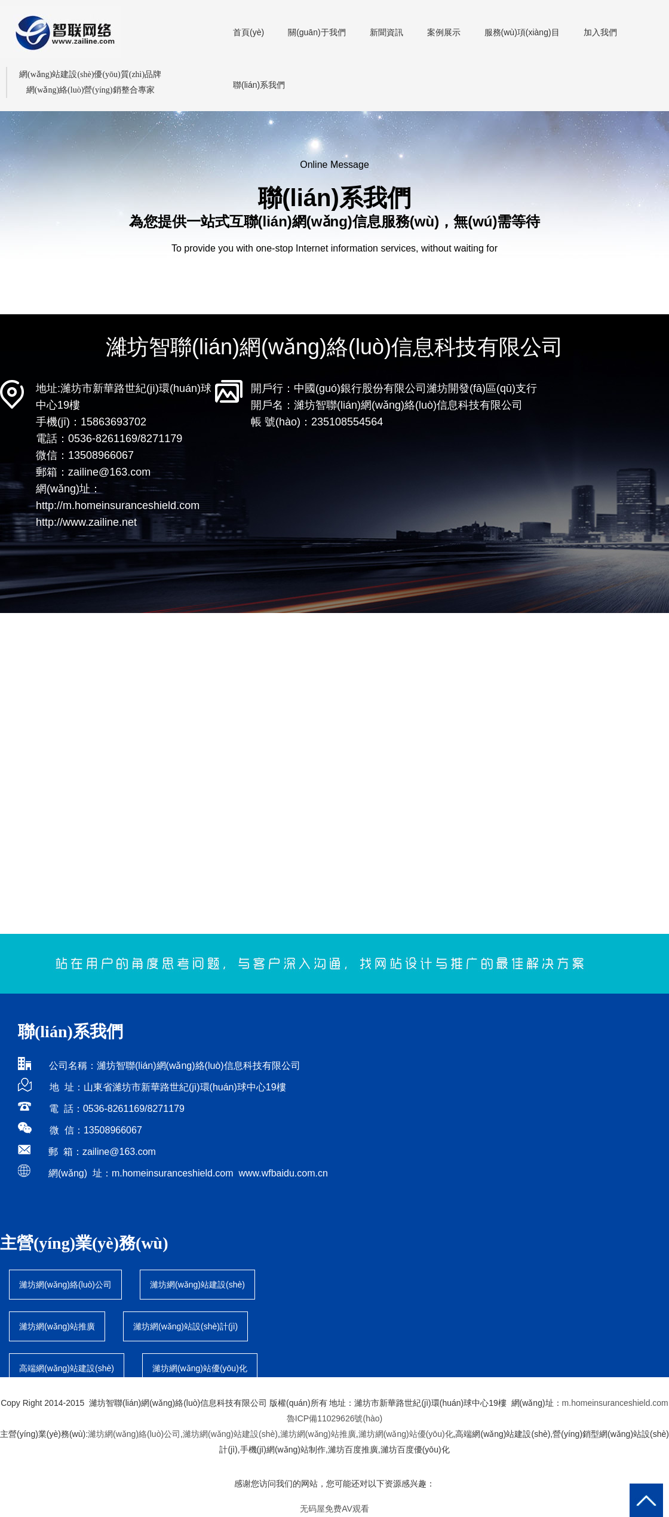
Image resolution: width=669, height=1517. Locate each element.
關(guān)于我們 (316, 32)
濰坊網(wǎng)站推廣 (57, 1326)
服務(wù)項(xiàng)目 (522, 32)
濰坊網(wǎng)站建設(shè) (197, 1284)
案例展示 (444, 32)
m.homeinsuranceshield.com (173, 1173)
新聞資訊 (386, 32)
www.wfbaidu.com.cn (282, 1173)
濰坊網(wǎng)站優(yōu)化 (405, 1434)
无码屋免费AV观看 (334, 1508)
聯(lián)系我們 (259, 85)
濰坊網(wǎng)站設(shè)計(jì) (185, 1326)
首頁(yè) (248, 32)
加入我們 (600, 32)
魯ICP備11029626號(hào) (334, 1418)
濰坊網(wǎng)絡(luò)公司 (65, 1284)
